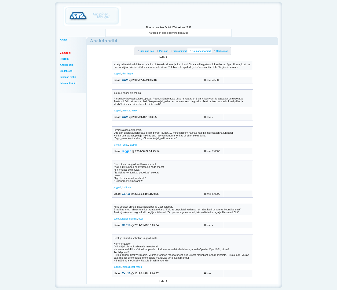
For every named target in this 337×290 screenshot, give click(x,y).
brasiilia (133, 218)
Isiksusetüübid (68, 83)
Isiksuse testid (68, 77)
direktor (117, 144)
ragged (126, 151)
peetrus (126, 110)
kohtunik (126, 187)
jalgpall (117, 73)
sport (116, 218)
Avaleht (64, 39)
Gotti (125, 80)
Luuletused (66, 71)
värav (134, 110)
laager (130, 73)
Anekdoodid (66, 65)
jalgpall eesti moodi (132, 267)
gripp (125, 144)
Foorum (64, 59)
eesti (141, 218)
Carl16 (126, 193)
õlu (123, 73)
